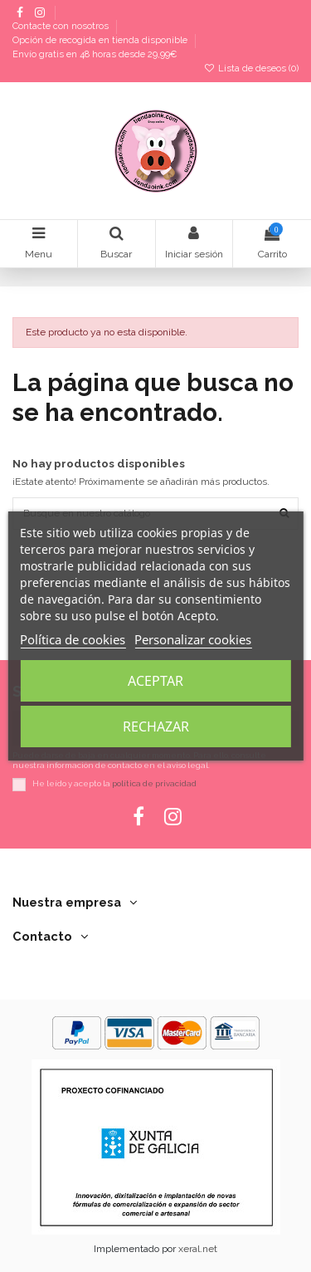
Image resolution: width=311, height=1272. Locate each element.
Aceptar (155, 681)
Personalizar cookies (192, 639)
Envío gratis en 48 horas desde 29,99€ (94, 54)
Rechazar (156, 726)
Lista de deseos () (251, 68)
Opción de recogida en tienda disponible (101, 41)
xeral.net (197, 1249)
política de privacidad (154, 783)
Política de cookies (72, 639)
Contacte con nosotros (61, 27)
